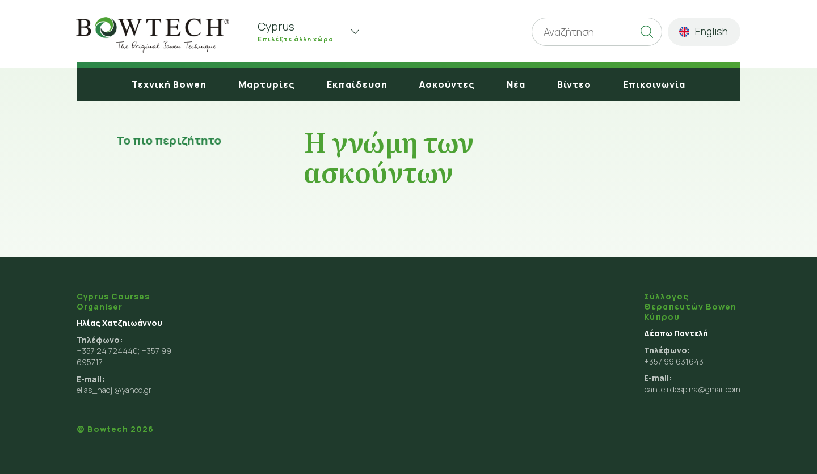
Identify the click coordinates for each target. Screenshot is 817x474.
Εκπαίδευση (357, 84)
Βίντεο (574, 84)
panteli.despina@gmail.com (692, 389)
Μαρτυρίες (266, 84)
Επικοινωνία (654, 84)
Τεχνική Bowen (169, 84)
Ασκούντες (447, 84)
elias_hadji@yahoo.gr (114, 389)
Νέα (516, 84)
